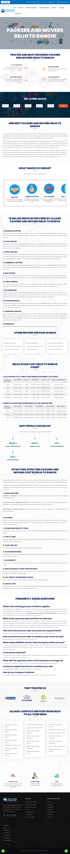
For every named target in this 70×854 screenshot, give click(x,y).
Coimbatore (7, 835)
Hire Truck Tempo (44, 7)
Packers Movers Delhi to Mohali (57, 730)
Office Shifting (29, 812)
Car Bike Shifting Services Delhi (35, 346)
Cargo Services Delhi (33, 343)
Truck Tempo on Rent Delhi (56, 346)
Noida (49, 817)
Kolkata (49, 814)
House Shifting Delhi (11, 343)
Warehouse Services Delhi (12, 349)
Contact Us (18, 13)
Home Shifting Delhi (33, 349)
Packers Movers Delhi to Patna (35, 724)
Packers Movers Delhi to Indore (57, 746)
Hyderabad (50, 812)
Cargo (27, 809)
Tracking (5, 2)
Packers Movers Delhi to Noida (13, 745)
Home (14, 7)
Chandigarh (6, 838)
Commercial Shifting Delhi (56, 343)
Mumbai (5, 825)
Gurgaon (50, 804)
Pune (5, 828)
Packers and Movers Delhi (56, 349)
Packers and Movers (31, 7)
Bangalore (50, 807)
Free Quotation (29, 817)
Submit (63, 106)
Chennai (50, 809)
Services (54, 7)
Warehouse (28, 814)
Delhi (49, 802)
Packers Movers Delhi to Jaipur (57, 733)
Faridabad (6, 830)
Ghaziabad (6, 833)
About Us (20, 7)
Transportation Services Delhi (13, 346)
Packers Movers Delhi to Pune (35, 727)
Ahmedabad (7, 840)
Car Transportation (31, 804)
